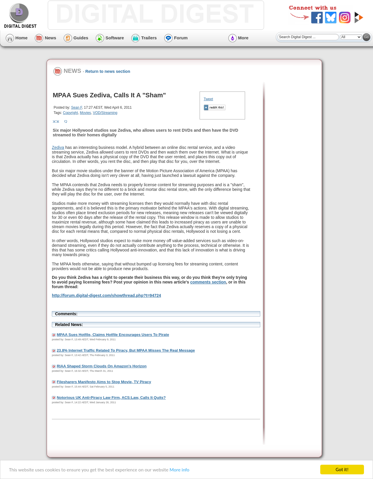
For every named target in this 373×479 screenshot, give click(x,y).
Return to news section (107, 71)
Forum (176, 37)
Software (110, 37)
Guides (76, 37)
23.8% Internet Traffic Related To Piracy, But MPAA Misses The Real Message (126, 350)
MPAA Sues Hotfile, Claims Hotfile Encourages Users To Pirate (113, 334)
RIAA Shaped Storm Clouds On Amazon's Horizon (102, 366)
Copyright (70, 113)
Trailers (144, 37)
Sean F (76, 107)
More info (179, 470)
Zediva (58, 147)
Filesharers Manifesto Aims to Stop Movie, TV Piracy (104, 382)
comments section (208, 282)
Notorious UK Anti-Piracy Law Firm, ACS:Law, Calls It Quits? (111, 397)
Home (17, 37)
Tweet (208, 99)
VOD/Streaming (105, 113)
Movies (85, 113)
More (238, 37)
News (45, 37)
